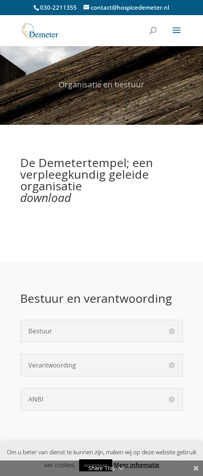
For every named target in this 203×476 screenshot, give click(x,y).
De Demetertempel (73, 163)
